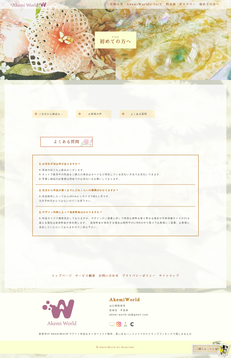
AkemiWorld (107, 351)
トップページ (62, 275)
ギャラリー (187, 5)
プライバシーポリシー (139, 275)
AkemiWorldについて (145, 5)
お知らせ (116, 5)
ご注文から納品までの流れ (53, 114)
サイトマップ (169, 275)
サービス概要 (85, 275)
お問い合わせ (109, 275)
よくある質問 (139, 114)
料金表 (171, 5)
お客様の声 (95, 114)
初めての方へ (209, 5)
